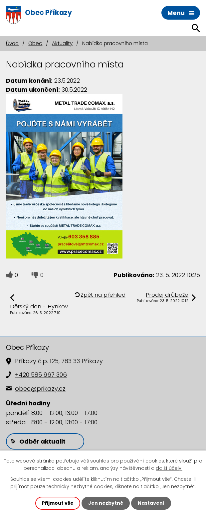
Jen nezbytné (105, 503)
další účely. (169, 468)
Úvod (12, 43)
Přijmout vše (58, 503)
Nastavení (151, 503)
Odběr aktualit (38, 441)
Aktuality (62, 43)
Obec (35, 43)
